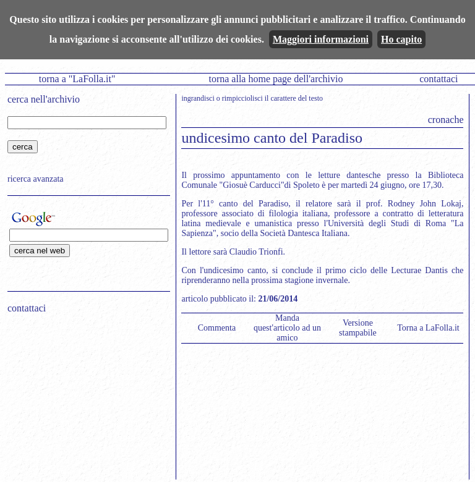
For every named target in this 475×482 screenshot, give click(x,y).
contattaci (438, 79)
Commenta (217, 327)
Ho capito (401, 39)
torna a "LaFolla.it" (77, 79)
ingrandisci (197, 98)
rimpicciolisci (242, 98)
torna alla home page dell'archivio (275, 79)
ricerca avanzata (35, 179)
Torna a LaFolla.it (428, 327)
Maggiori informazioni (321, 39)
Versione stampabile (358, 327)
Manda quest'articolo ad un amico (287, 327)
